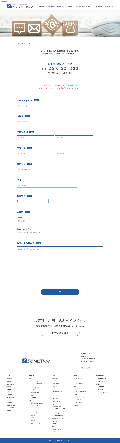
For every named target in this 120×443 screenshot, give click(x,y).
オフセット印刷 (34, 381)
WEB (52, 404)
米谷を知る (41, 6)
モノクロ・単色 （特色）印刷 (37, 384)
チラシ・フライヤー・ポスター (58, 392)
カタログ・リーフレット (58, 396)
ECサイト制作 (58, 413)
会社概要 (10, 394)
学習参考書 (55, 378)
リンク (98, 395)
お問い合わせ (98, 6)
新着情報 (9, 381)
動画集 (98, 384)
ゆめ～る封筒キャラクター (38, 407)
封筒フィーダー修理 (35, 423)
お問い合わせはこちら (60, 333)
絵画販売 (76, 405)
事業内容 (47, 6)
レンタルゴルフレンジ (80, 402)
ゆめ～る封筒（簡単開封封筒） (37, 403)
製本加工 (33, 395)
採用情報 (70, 6)
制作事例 (53, 6)
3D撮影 (54, 426)
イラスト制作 (56, 383)
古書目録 (55, 386)
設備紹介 (59, 6)
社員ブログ (9, 384)
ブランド (76, 376)
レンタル (76, 394)
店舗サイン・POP (57, 401)
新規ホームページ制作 (60, 408)
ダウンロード (99, 381)
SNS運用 (55, 431)
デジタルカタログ (57, 429)
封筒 (30, 401)
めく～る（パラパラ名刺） (81, 391)
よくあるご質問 (77, 6)
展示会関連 (55, 398)
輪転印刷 (33, 390)
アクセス (10, 400)
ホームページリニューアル (61, 411)
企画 (75, 386)
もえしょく (78, 378)
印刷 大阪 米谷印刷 (4, 1)
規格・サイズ (35, 405)
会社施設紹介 (11, 397)
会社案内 (64, 6)
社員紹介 (10, 402)
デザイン (53, 376)
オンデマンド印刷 (35, 392)
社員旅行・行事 (11, 405)
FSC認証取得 (11, 408)
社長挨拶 (10, 392)
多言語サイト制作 (59, 415)
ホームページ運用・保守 (58, 418)
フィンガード (79, 389)
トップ (19, 43)
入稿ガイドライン (101, 378)
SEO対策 (55, 421)
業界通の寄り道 (86, 6)
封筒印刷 (33, 415)
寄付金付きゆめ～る (37, 410)
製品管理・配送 (34, 398)
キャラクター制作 (80, 381)
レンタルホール (79, 399)
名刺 (54, 389)
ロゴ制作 (55, 381)
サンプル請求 (35, 412)
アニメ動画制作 (79, 383)
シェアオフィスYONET (81, 397)
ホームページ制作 (57, 406)
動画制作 (55, 423)
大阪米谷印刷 (67, 440)
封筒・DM (33, 420)
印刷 (30, 378)
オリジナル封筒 (34, 418)
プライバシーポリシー (102, 392)
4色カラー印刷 (36, 387)
